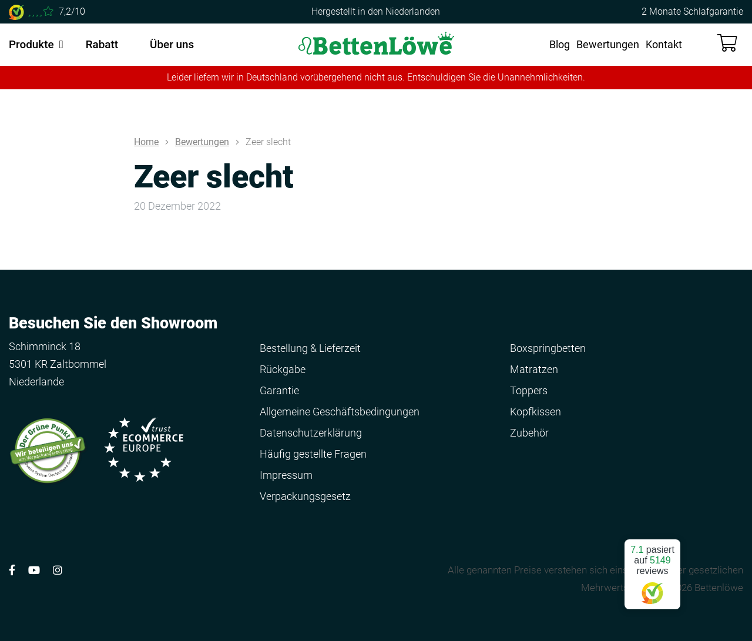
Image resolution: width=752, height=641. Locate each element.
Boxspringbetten (548, 348)
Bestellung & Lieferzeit (310, 348)
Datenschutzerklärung (311, 433)
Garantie (279, 390)
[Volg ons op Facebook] (12, 570)
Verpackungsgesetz (305, 496)
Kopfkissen (535, 411)
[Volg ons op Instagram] (57, 570)
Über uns (172, 44)
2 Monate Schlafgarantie (692, 11)
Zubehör (529, 433)
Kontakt (664, 44)
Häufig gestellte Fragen (313, 454)
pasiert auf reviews (652, 570)
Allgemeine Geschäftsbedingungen (339, 411)
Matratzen (534, 369)
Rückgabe (283, 369)
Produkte (31, 44)
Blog (559, 44)
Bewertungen (607, 44)
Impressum (286, 475)
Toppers (529, 390)
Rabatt (102, 44)
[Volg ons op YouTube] (34, 570)
